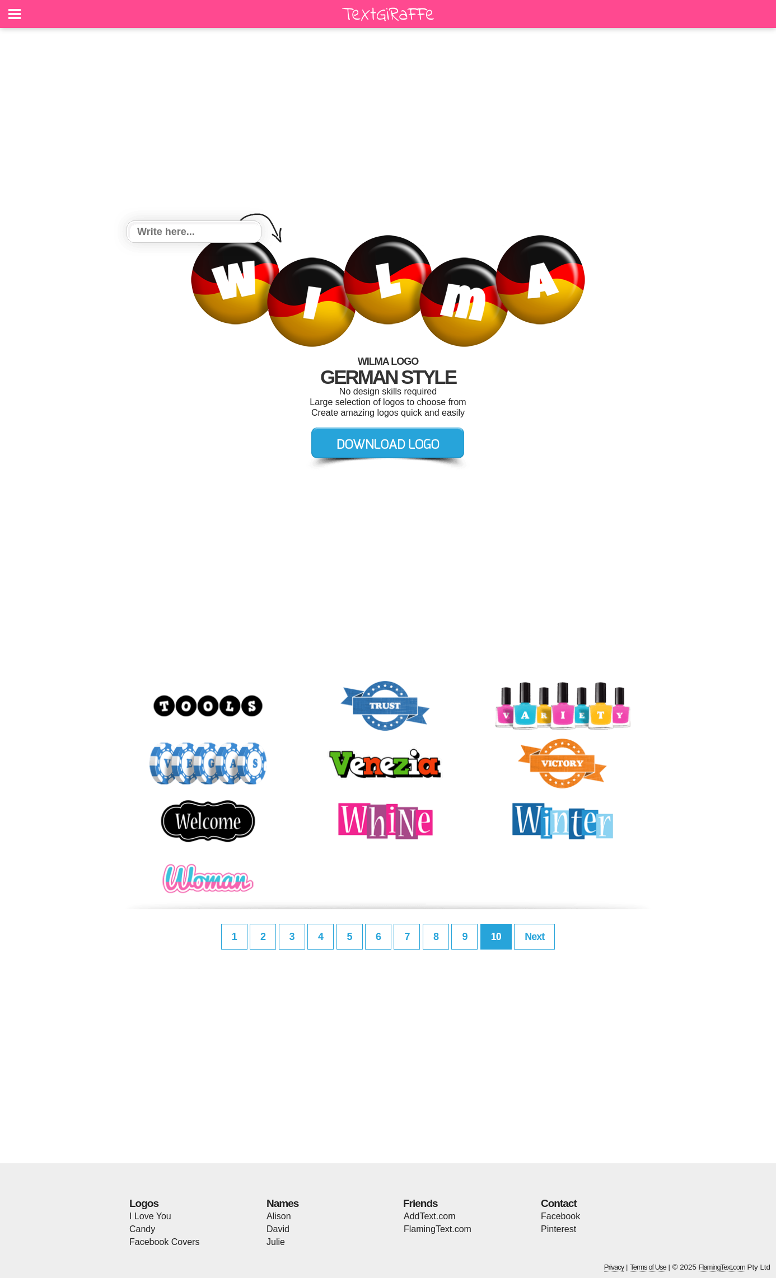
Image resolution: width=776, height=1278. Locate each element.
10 (496, 936)
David (278, 1229)
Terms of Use (648, 1267)
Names (282, 1203)
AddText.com (429, 1216)
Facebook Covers (164, 1242)
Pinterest (558, 1229)
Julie (276, 1242)
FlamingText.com (437, 1229)
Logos (143, 1203)
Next (534, 936)
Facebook (560, 1216)
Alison (279, 1216)
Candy (142, 1229)
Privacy (614, 1267)
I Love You (150, 1216)
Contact (559, 1203)
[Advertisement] (388, 126)
